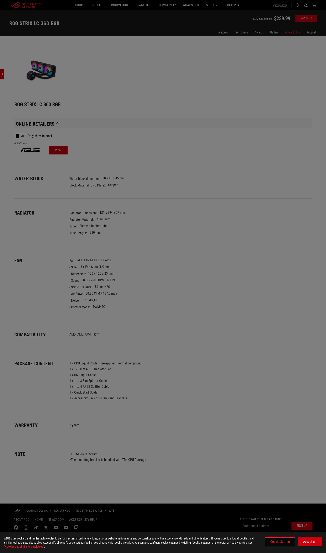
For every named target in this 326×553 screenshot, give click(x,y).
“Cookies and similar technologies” (24, 546)
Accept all (309, 542)
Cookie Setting (280, 542)
